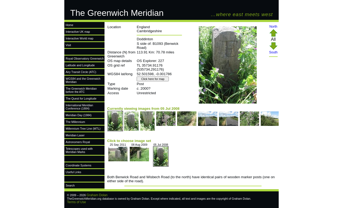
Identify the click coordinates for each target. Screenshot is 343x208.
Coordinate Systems (78, 165)
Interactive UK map (78, 31)
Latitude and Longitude (80, 65)
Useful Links (73, 172)
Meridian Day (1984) (79, 115)
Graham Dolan (97, 195)
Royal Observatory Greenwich (85, 58)
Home (69, 25)
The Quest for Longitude (81, 98)
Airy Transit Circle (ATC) (81, 72)
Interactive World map (79, 38)
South (273, 51)
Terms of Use (76, 202)
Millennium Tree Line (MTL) (83, 128)
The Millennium (75, 121)
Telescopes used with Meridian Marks (79, 150)
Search (70, 185)
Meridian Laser (75, 135)
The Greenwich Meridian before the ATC (81, 90)
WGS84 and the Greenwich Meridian (83, 80)
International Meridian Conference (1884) (79, 107)
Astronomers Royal (78, 142)
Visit (68, 45)
